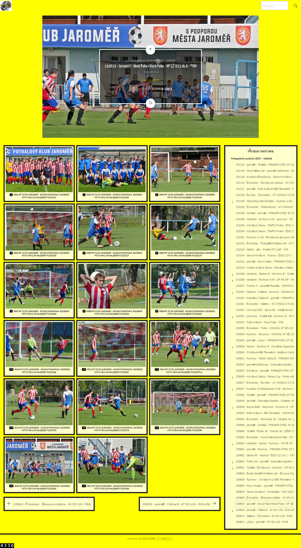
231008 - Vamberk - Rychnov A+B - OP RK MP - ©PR (266, 279)
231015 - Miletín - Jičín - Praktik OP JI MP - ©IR (262, 249)
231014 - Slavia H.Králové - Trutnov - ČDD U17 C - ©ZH (268, 255)
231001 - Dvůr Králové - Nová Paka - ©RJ (259, 322)
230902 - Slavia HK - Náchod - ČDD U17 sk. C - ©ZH (266, 455)
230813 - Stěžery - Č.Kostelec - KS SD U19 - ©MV (264, 516)
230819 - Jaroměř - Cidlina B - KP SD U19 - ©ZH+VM (265, 510)
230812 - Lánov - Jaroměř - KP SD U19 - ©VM (262, 522)
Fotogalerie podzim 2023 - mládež (153, 60)
